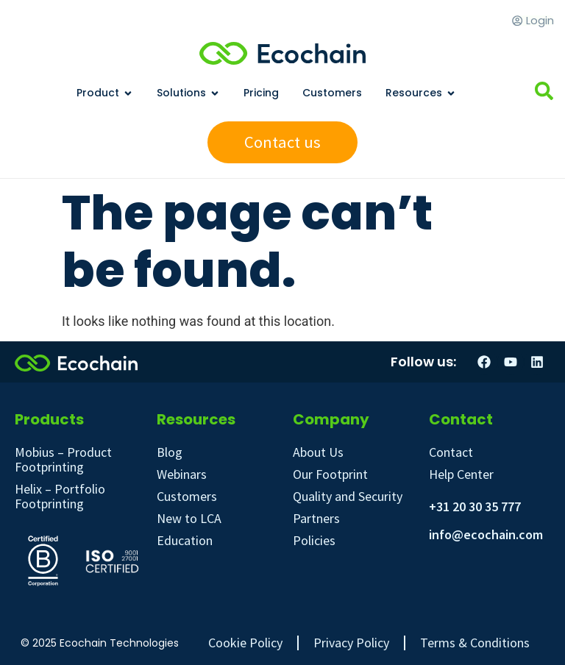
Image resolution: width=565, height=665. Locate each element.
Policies (314, 540)
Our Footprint (330, 474)
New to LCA (189, 518)
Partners (316, 518)
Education (185, 540)
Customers (187, 496)
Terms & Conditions (475, 643)
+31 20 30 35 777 (475, 506)
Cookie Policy (245, 643)
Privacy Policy (351, 643)
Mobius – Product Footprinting (63, 459)
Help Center (461, 474)
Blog (169, 452)
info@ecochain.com (486, 534)
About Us (318, 452)
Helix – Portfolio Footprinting (60, 496)
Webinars (182, 474)
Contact (451, 452)
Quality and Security (347, 496)
